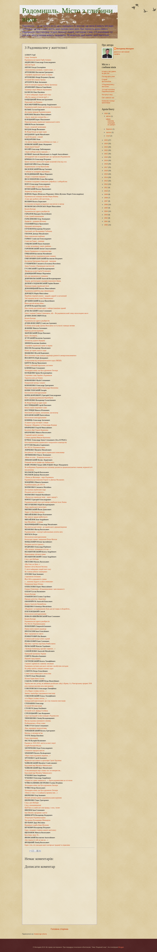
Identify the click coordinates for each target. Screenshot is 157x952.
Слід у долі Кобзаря (32, 559)
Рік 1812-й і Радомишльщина (35, 447)
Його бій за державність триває (36, 579)
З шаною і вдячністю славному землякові (39, 664)
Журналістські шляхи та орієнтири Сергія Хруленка (43, 760)
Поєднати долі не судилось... (35, 492)
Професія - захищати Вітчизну (35, 221)
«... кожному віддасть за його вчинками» (39, 582)
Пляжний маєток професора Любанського (39, 462)
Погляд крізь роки (108, 76)
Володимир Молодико (125, 49)
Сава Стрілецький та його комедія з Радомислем (42, 716)
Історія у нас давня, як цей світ (109, 72)
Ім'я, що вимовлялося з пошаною (36, 276)
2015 (106, 174)
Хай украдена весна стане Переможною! (39, 298)
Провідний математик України (35, 654)
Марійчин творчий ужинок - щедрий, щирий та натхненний (46, 296)
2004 (106, 211)
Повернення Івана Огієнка (34, 584)
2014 (106, 177)
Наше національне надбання (35, 236)
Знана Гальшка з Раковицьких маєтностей (39, 266)
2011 (106, 187)
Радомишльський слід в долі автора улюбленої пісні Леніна (45, 502)
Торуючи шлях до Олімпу (34, 378)
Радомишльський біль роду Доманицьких (39, 291)
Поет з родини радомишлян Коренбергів (39, 398)
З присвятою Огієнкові (33, 577)
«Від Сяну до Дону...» (32, 564)
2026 (106, 113)
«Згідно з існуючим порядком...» (36, 177)
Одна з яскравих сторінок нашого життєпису (40, 830)
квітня (108, 116)
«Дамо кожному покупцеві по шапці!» (110, 122)
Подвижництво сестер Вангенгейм (37, 167)
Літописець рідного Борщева (35, 341)
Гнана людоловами (31, 738)
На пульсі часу (107, 94)
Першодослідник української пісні (37, 286)
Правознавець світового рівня (35, 554)
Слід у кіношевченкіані (33, 805)
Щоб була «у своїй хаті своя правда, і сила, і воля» (42, 808)
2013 (106, 181)
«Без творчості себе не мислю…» (36, 840)
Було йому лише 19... (32, 835)
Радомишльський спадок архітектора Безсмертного (43, 107)
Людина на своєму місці (33, 191)
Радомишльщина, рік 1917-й (35, 485)
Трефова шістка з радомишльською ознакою (40, 256)
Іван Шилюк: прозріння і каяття (36, 813)
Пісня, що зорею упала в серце (35, 350)
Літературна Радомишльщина (35, 818)
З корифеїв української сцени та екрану (38, 75)
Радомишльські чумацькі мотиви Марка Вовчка (41, 196)
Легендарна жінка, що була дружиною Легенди (41, 370)
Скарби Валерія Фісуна (33, 746)
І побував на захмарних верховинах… (38, 172)
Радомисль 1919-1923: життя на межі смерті (40, 743)
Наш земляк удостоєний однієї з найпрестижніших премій (45, 308)
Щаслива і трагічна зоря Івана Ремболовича (40, 644)
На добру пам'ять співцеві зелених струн (39, 668)
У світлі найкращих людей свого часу (38, 95)
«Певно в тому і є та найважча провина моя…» (41, 793)
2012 (106, 184)
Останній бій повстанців (33, 706)
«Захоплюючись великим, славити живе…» (40, 70)
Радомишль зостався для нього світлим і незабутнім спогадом (46, 666)
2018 (106, 164)
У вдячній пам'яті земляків (34, 435)
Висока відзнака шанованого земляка (38, 721)
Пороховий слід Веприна (33, 102)
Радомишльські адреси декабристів (37, 211)
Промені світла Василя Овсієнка (36, 567)
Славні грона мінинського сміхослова (38, 673)
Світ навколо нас (108, 98)
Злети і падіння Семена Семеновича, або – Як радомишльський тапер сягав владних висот (56, 313)
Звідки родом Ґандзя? (32, 147)
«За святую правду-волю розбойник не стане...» (41, 142)
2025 (106, 140)
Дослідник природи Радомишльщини (38, 112)
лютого (109, 132)
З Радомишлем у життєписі (108, 85)
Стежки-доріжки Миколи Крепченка (37, 437)
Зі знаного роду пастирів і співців (36, 423)
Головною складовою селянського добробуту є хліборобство (46, 182)
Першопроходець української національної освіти (42, 122)
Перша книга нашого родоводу (35, 629)
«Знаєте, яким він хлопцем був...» (36, 117)
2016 (106, 170)
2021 (106, 154)
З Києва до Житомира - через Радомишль (39, 477)
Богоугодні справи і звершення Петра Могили (41, 539)
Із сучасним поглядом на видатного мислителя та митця (44, 204)
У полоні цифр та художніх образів (37, 187)
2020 (106, 157)
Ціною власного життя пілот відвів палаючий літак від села (46, 162)
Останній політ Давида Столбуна (36, 711)
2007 (106, 201)
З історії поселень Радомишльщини (108, 90)
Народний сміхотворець (33, 226)
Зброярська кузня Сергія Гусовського (38, 271)
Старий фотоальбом (106, 80)
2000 (106, 225)
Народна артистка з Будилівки (35, 599)
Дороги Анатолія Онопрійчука (35, 604)
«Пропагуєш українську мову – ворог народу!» (41, 497)
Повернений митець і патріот (35, 383)
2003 (106, 215)
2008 (106, 198)
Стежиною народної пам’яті (34, 750)
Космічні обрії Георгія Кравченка (36, 430)
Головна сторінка (59, 929)
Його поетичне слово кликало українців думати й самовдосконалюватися (50, 355)
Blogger (121, 947)
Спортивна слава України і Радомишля (38, 375)
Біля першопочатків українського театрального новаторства (46, 442)
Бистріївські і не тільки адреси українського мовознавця (44, 452)
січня (108, 136)
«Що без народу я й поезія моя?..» (37, 97)
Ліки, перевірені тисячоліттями (36, 728)
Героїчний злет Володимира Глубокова (38, 231)
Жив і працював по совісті (34, 634)
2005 (106, 208)
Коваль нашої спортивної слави (36, 408)
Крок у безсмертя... (31, 336)
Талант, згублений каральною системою (39, 365)
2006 (106, 204)
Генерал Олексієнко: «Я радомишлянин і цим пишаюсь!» (45, 589)
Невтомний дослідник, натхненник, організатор (41, 413)
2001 (106, 221)
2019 (106, 160)
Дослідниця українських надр (35, 490)
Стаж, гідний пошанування (34, 216)
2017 (106, 167)
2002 (106, 218)
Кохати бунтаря (30, 209)
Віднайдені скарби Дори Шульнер (37, 825)
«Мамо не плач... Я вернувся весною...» (38, 457)
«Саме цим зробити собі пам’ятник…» (38, 199)
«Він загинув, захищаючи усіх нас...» (38, 549)
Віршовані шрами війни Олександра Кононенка (41, 388)
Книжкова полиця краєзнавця (108, 102)
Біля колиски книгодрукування (35, 393)
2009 (106, 194)
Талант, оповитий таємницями (35, 127)
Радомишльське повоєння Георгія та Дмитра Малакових (44, 480)
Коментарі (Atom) (40, 934)
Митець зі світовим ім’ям (34, 733)
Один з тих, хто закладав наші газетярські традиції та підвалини (47, 845)
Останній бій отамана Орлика (35, 80)
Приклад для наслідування (34, 331)
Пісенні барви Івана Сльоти (34, 679)
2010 (106, 191)
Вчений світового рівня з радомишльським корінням (43, 798)
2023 (106, 147)
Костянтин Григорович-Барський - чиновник (40, 261)
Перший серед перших (33, 659)
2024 (106, 143)
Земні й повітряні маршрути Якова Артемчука (41, 85)
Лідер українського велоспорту (35, 507)
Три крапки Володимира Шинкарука (37, 820)
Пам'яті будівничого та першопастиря (38, 251)
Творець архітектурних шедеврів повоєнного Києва (43, 281)
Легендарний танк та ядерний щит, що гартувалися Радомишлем (47, 157)
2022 (106, 150)
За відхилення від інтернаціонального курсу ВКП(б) (43, 360)
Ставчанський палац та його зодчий (37, 639)
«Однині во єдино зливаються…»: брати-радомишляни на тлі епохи (48, 780)
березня (109, 129)
